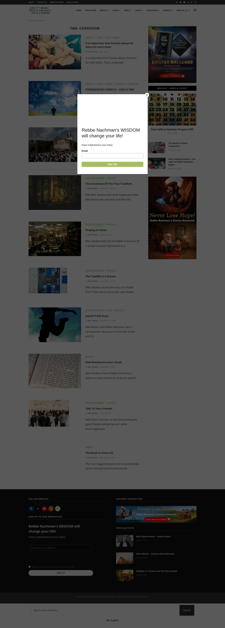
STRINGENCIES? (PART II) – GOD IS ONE (109, 89)
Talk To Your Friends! (98, 408)
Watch (102, 130)
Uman (88, 447)
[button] (151, 52)
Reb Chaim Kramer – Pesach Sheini (153, 536)
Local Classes (72, 2)
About (31, 2)
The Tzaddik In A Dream (100, 276)
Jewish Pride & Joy (96, 316)
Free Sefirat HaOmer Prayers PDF (172, 129)
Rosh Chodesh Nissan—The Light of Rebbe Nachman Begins (181, 162)
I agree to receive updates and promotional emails (53, 567)
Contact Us (42, 2)
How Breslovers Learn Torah (103, 362)
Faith (100, 37)
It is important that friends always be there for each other (109, 44)
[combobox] (104, 610)
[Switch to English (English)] (112, 620)
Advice (89, 37)
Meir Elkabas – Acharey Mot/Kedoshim (155, 553)
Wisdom (133, 84)
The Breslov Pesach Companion (178, 144)
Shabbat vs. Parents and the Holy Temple (156, 571)
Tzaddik (120, 84)
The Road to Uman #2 (99, 453)
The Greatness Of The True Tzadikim (108, 183)
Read (117, 37)
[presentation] (50, 557)
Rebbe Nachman (57, 2)
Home (31, 20)
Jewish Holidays (95, 310)
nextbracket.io (143, 596)
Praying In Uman (96, 230)
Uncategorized (94, 178)
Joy (108, 37)
